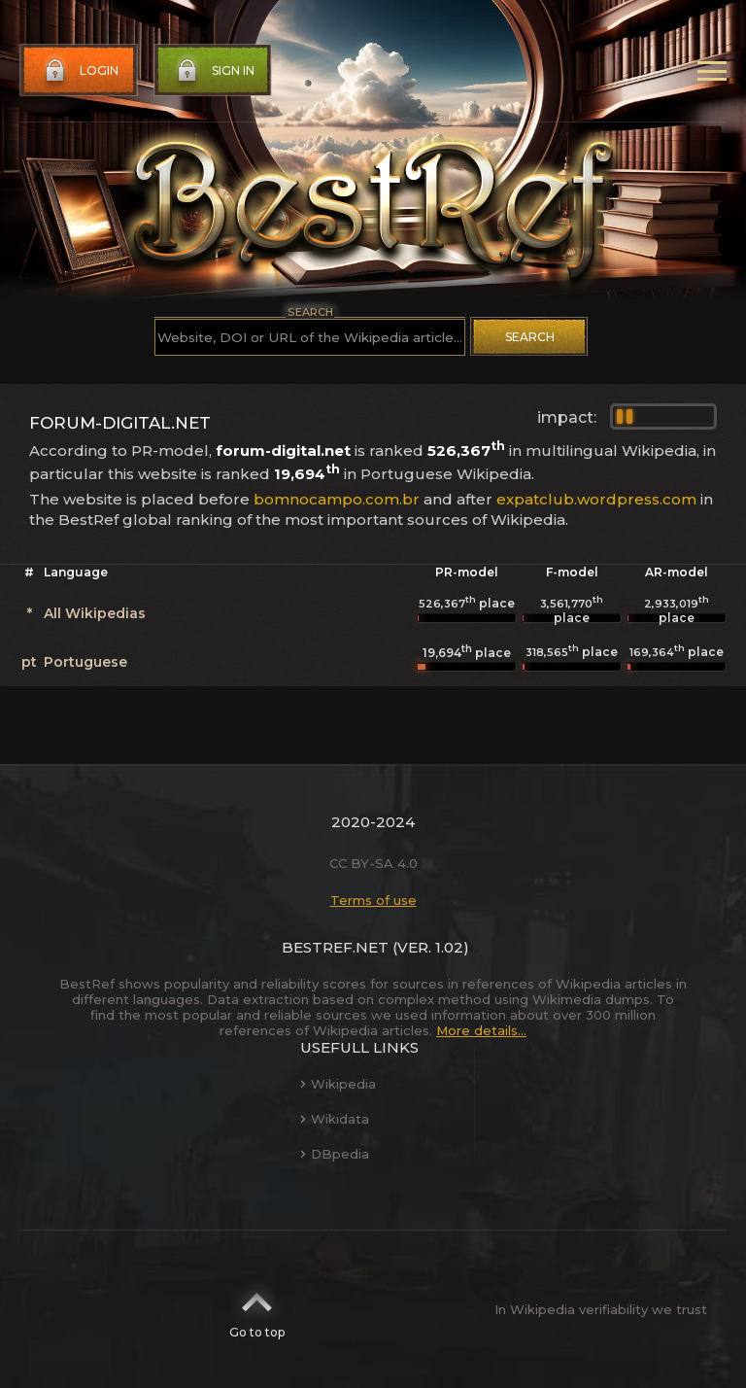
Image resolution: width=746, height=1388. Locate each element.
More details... (481, 1030)
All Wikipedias (95, 613)
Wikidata (334, 1119)
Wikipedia (338, 1084)
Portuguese (85, 662)
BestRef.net (335, 947)
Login (80, 71)
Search (530, 337)
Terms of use (373, 900)
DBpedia (334, 1154)
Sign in (213, 71)
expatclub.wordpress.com (596, 499)
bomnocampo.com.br (337, 499)
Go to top (257, 1309)
